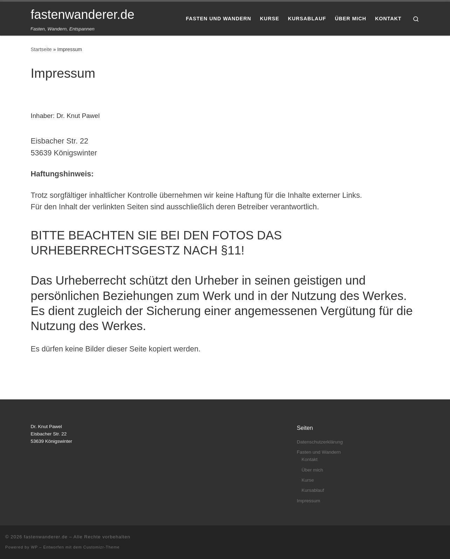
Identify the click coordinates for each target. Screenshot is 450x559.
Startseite (41, 49)
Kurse (308, 480)
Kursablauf (313, 490)
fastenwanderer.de (46, 536)
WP (34, 547)
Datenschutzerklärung (320, 442)
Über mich (312, 470)
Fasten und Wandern (319, 452)
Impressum (308, 500)
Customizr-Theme (101, 547)
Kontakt (310, 459)
